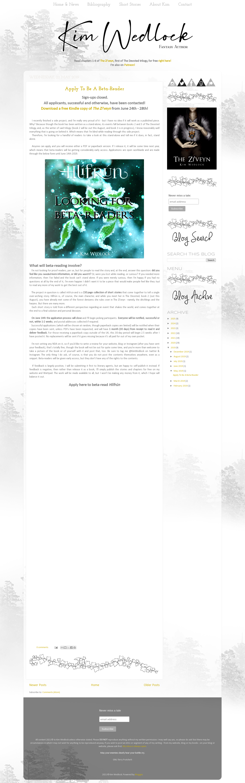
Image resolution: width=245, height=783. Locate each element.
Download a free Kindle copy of (76, 109)
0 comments (42, 647)
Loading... (94, 512)
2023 (173, 328)
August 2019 (180, 356)
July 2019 (178, 361)
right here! (164, 61)
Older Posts (152, 685)
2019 (173, 347)
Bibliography (99, 4)
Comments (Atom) (51, 692)
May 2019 (179, 371)
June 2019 (178, 366)
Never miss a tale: (180, 195)
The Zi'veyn (106, 61)
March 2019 (179, 381)
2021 (173, 338)
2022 (173, 333)
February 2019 (181, 386)
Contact (185, 4)
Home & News (66, 4)
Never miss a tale (110, 710)
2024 (173, 323)
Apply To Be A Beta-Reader (94, 89)
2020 (173, 343)
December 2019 (181, 352)
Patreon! (129, 65)
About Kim (159, 4)
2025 (173, 319)
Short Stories (130, 4)
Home (95, 685)
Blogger (139, 774)
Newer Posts (37, 685)
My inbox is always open (134, 746)
